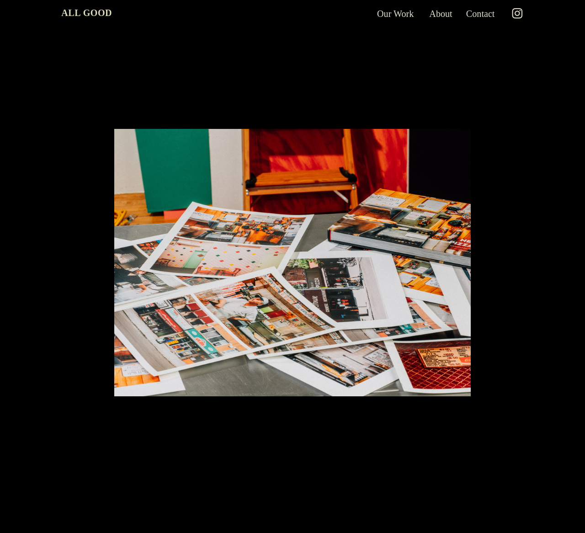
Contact (480, 14)
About (440, 14)
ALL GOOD (86, 13)
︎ (517, 14)
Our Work (396, 14)
